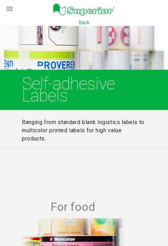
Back (84, 22)
